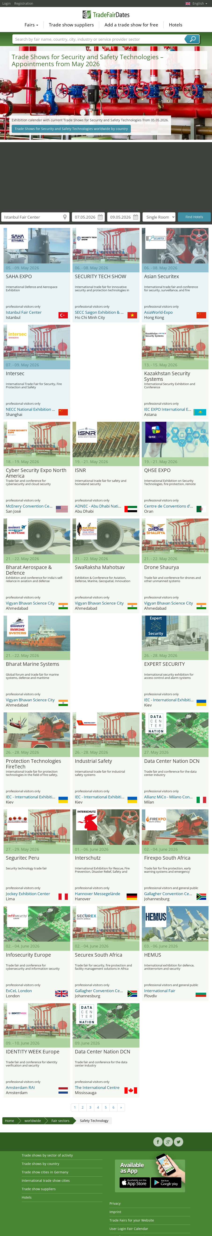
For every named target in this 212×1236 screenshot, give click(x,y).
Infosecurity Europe (28, 955)
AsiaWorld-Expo (158, 312)
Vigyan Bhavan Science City (30, 603)
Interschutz (88, 858)
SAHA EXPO (19, 277)
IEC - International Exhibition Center (176, 700)
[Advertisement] (106, 175)
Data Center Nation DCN (172, 761)
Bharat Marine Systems (32, 664)
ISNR (80, 470)
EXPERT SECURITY (164, 664)
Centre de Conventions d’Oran (171, 506)
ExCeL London (19, 990)
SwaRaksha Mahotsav (99, 567)
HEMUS (152, 955)
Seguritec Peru (22, 858)
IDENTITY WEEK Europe (32, 1052)
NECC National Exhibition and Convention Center (50, 409)
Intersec (15, 374)
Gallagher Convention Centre (170, 893)
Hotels (175, 25)
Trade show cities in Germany (45, 1172)
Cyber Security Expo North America (36, 473)
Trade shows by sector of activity (47, 1155)
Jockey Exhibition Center (28, 893)
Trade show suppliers (71, 25)
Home (9, 1120)
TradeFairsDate (106, 14)
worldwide (33, 1120)
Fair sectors (60, 1120)
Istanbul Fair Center (24, 312)
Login (6, 3)
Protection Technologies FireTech (33, 764)
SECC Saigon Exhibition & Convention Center (115, 312)
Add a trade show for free (131, 25)
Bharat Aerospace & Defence (29, 570)
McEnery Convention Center (31, 506)
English (200, 3)
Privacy (115, 1203)
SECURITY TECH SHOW (100, 277)
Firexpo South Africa (167, 858)
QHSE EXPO (157, 470)
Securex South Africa (98, 955)
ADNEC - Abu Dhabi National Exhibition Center (116, 506)
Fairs (31, 25)
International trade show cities (46, 1180)
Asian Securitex (161, 277)
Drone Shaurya (161, 567)
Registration (23, 3)
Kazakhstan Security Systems (167, 376)
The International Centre (97, 1087)
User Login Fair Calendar (129, 1228)
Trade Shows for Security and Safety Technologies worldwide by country (71, 128)
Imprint (115, 1212)
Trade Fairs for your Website (132, 1220)
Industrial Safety (93, 761)
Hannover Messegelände (97, 893)
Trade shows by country (40, 1163)
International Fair (159, 990)
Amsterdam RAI (20, 1087)
